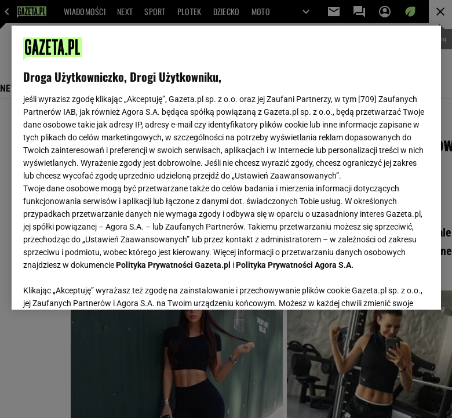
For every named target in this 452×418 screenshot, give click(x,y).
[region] (226, 168)
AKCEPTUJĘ (389, 287)
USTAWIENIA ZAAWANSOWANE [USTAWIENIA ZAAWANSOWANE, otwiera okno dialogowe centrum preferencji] (98, 286)
